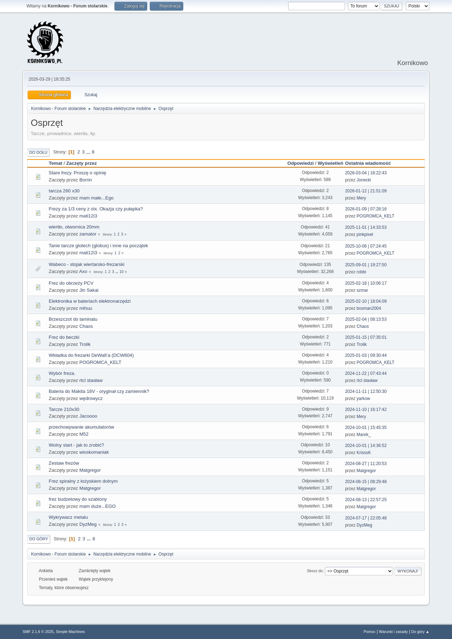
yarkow (363, 398)
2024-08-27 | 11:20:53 (366, 463)
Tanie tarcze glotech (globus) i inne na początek (98, 245)
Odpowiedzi (300, 163)
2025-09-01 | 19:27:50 (366, 264)
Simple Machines (70, 631)
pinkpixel (365, 234)
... (88, 152)
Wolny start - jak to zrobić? (76, 445)
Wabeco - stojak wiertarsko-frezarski (86, 264)
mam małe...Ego (96, 198)
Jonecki (364, 180)
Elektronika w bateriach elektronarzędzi (90, 301)
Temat (55, 163)
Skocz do (314, 571)
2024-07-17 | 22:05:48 (366, 518)
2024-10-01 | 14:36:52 (366, 445)
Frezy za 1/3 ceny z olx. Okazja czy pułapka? (96, 208)
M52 (84, 434)
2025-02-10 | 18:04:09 (366, 301)
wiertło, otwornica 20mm (74, 227)
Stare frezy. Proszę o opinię (77, 172)
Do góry (38, 539)
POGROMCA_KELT (375, 216)
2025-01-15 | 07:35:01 (366, 337)
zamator (87, 234)
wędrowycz (91, 398)
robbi (361, 271)
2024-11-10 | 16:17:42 (366, 409)
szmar (362, 290)
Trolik (84, 344)
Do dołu (38, 152)
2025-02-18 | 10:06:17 (366, 283)
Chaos (86, 326)
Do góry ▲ (420, 631)
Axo (83, 271)
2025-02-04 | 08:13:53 (366, 319)
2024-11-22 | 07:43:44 (366, 373)
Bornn (85, 179)
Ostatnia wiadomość (371, 163)
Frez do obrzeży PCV (71, 283)
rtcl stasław (91, 380)
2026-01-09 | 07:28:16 (366, 209)
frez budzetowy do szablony (78, 499)
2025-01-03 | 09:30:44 (366, 355)
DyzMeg (88, 524)
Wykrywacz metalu (68, 517)
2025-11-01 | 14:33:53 (366, 227)
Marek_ (364, 434)
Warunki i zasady (393, 631)
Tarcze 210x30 (64, 409)
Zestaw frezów (64, 463)
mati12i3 (88, 216)
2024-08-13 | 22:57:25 (366, 499)
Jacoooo (88, 416)
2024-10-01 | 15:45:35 (366, 427)
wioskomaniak (94, 452)
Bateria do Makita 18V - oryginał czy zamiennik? (99, 391)
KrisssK (364, 452)
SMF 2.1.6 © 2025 (38, 631)
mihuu (85, 308)
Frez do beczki (64, 337)
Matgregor (90, 470)
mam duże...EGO (97, 506)
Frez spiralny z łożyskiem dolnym (83, 481)
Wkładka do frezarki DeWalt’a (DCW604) (91, 355)
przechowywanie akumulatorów (81, 427)
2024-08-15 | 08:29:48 (366, 481)
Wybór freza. (62, 373)
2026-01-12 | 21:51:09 (366, 190)
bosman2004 (369, 308)
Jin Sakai (89, 290)
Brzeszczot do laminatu (73, 319)
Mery (361, 198)
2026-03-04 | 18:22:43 (366, 172)
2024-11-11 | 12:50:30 (366, 391)
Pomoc (370, 631)
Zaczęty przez (81, 163)
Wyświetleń (330, 163)
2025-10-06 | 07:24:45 (366, 246)
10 (122, 272)
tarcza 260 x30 (64, 190)
